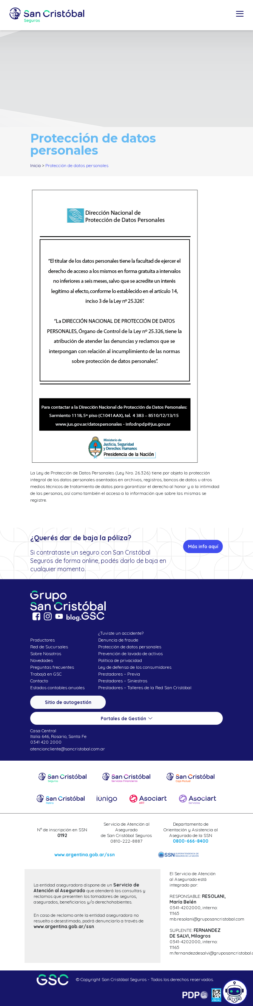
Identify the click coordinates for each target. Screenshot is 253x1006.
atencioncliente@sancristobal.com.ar (67, 749)
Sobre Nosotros (45, 653)
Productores (42, 640)
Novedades (41, 660)
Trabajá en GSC (46, 674)
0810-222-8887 (126, 841)
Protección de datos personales (129, 646)
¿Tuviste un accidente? (120, 633)
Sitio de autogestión (68, 702)
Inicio (35, 165)
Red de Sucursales (49, 646)
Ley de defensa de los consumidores (134, 667)
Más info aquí (203, 546)
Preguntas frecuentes (52, 667)
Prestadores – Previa (119, 674)
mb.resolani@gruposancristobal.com (207, 919)
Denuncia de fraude (118, 640)
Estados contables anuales (57, 687)
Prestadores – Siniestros (122, 681)
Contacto (39, 681)
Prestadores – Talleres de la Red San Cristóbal (144, 687)
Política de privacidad (120, 660)
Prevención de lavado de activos (130, 653)
